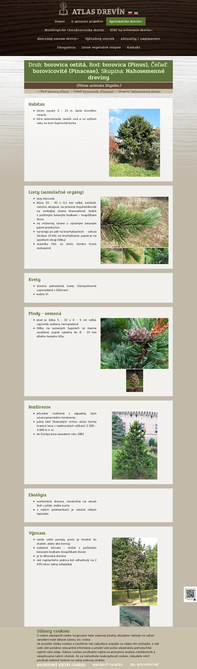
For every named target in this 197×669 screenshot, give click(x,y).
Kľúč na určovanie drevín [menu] (131, 30)
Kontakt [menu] (133, 47)
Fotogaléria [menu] (66, 47)
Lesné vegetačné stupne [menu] (101, 47)
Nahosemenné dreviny (145, 91)
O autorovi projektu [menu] (87, 21)
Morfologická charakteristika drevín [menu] (74, 30)
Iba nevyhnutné (144, 664)
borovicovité (98, 91)
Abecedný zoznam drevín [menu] (58, 38)
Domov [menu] (60, 21)
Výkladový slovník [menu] (99, 38)
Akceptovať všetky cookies (61, 664)
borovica (58, 91)
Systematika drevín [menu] (125, 21)
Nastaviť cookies (108, 664)
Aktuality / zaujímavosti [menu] (140, 38)
